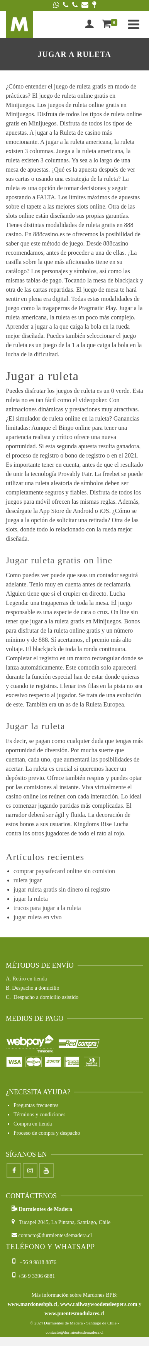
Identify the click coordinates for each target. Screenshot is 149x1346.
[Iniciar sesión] (89, 24)
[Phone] (65, 5)
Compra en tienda (33, 1124)
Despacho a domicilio (35, 988)
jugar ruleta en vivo (38, 917)
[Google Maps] (94, 5)
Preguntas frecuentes (36, 1105)
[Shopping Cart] (111, 24)
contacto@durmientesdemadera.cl (52, 1235)
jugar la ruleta (31, 898)
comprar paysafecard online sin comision (64, 871)
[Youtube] (46, 1170)
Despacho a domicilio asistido (46, 997)
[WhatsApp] (56, 5)
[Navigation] (133, 24)
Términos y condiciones (40, 1114)
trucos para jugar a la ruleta (47, 908)
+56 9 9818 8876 (35, 1262)
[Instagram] (30, 1170)
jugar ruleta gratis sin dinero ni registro (62, 889)
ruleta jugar (28, 880)
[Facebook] (14, 1170)
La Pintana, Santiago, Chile (81, 1222)
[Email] (85, 5)
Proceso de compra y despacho (47, 1133)
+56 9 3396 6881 (33, 1276)
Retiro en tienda (29, 979)
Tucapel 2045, (31, 1222)
